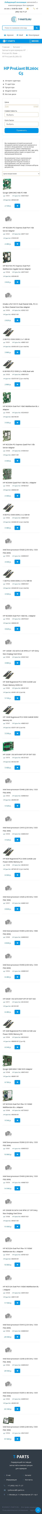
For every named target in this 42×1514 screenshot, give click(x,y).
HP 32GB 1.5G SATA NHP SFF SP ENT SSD (19, 754)
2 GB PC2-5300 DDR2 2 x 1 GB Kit (16, 339)
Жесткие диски (10, 94)
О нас (8, 1475)
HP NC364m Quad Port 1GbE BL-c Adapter (19, 482)
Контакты (29, 1480)
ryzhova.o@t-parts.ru (16, 1490)
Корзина (8, 35)
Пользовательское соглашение (15, 1510)
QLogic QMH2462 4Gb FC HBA (15, 192)
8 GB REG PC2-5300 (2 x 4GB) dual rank (18, 371)
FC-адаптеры (10, 84)
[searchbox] (22, 115)
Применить (21, 130)
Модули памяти (11, 91)
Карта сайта (35, 1510)
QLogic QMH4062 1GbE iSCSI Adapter (17, 1069)
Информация (11, 1480)
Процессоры (9, 87)
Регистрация (32, 35)
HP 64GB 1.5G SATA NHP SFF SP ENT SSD (19, 999)
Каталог (28, 1475)
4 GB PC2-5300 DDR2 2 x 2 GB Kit (16, 515)
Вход (20, 35)
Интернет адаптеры (12, 80)
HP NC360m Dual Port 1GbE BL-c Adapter (19, 616)
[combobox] (22, 114)
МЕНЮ (34, 41)
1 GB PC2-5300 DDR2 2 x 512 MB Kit (17, 581)
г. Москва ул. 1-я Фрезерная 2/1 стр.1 (23, 1494)
